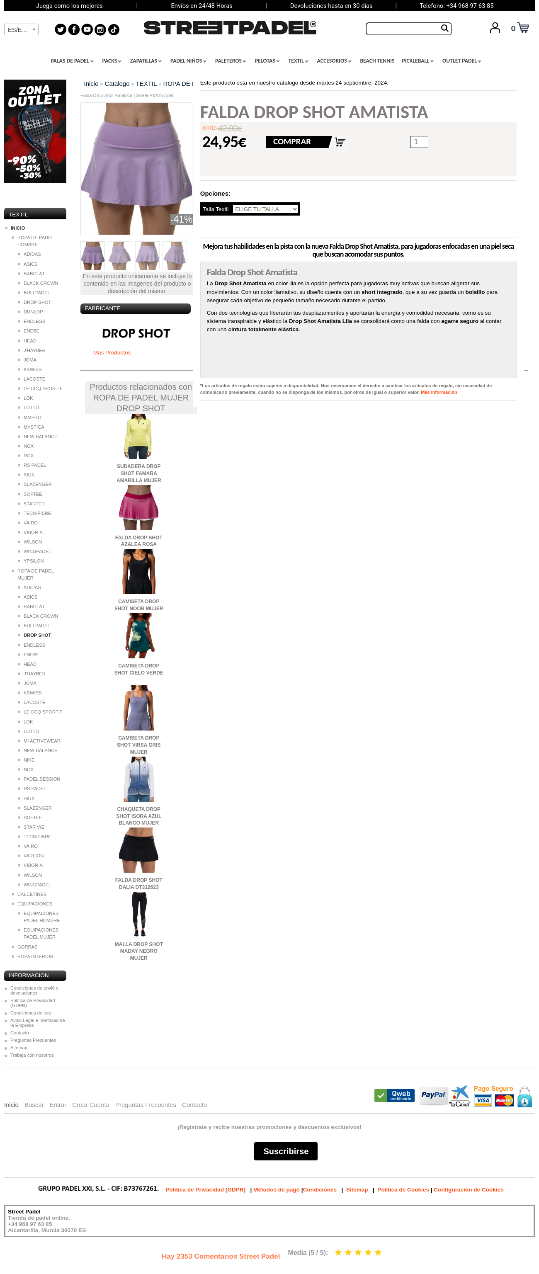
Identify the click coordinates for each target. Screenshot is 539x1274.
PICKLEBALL (418, 61)
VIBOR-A (30, 532)
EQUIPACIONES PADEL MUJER (38, 933)
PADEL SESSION (39, 779)
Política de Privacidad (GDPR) (32, 1003)
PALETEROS (230, 61)
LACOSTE (31, 378)
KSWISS (30, 369)
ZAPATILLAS (146, 61)
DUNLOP (30, 311)
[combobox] (21, 29)
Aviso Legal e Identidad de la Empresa (37, 1023)
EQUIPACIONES (32, 903)
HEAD (27, 340)
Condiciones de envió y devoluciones (34, 990)
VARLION (31, 855)
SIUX (26, 474)
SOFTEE (30, 494)
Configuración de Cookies (468, 1190)
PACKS (112, 61)
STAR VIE (31, 827)
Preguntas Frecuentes (33, 1040)
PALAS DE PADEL (72, 61)
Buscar (34, 1104)
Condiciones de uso (30, 1012)
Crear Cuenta (90, 1104)
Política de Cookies (403, 1190)
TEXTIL (298, 61)
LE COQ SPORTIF (40, 388)
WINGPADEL (34, 551)
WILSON (30, 541)
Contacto (19, 1032)
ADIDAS (29, 254)
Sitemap (18, 1047)
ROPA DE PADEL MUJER (32, 574)
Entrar (57, 1104)
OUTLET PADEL (461, 61)
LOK (25, 398)
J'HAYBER (32, 350)
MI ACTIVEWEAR (39, 740)
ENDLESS (31, 321)
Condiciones (320, 1190)
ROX (26, 455)
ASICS (28, 264)
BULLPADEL (34, 292)
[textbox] (21, 30)
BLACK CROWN (38, 283)
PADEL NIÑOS (188, 61)
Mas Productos (112, 352)
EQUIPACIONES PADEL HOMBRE (39, 917)
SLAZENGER (35, 484)
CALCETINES (29, 894)
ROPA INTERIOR (32, 956)
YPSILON (31, 560)
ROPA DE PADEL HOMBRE (32, 241)
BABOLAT (31, 273)
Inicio (91, 83)
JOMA (27, 359)
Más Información (439, 392)
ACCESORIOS (334, 61)
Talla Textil (215, 209)
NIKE (26, 759)
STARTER (31, 503)
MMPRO (29, 417)
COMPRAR (292, 141)
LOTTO (28, 407)
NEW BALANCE (37, 436)
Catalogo (117, 83)
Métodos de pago (276, 1190)
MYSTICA (31, 427)
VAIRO (28, 522)
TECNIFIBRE (34, 513)
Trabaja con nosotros (32, 1055)
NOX (26, 446)
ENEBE (28, 330)
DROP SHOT (34, 302)
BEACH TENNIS (377, 61)
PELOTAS (267, 61)
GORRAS (25, 946)
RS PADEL (32, 465)
